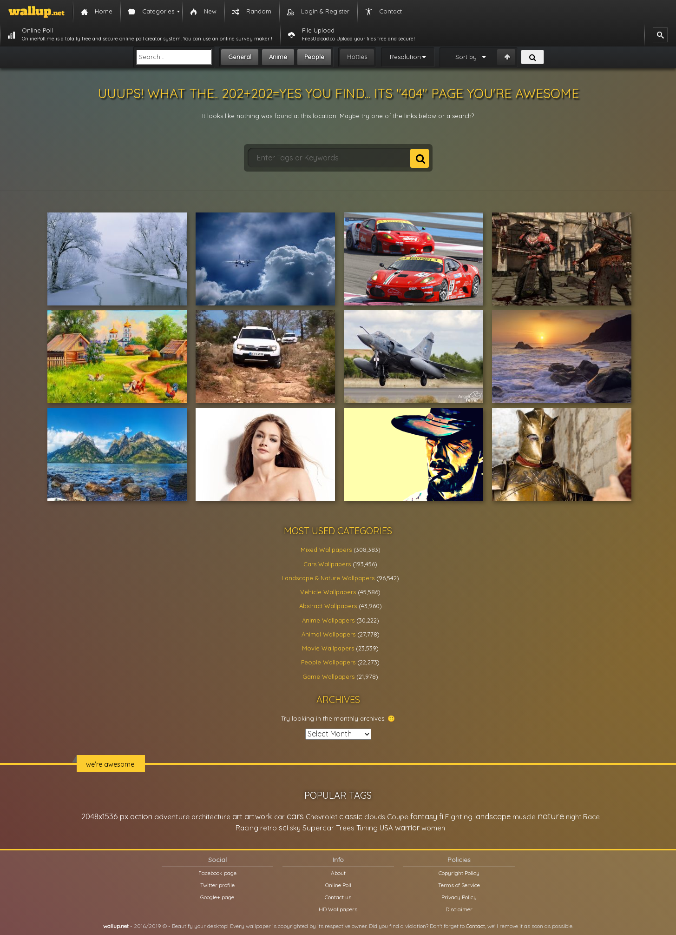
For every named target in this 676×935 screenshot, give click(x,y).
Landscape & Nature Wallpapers (328, 578)
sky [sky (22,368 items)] (295, 827)
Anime (278, 56)
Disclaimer (459, 909)
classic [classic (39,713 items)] (350, 816)
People (314, 56)
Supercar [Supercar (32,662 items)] (318, 827)
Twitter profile (217, 885)
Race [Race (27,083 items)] (591, 816)
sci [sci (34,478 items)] (283, 827)
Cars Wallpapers (327, 564)
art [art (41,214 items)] (237, 816)
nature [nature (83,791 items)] (551, 816)
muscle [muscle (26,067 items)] (524, 816)
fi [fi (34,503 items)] (441, 816)
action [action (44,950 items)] (141, 816)
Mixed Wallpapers (326, 549)
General (239, 56)
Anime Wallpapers (328, 620)
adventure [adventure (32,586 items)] (172, 816)
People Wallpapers (328, 662)
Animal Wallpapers (328, 634)
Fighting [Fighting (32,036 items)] (459, 816)
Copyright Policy (459, 872)
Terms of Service (459, 885)
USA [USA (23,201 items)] (386, 827)
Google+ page (217, 897)
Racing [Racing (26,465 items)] (247, 827)
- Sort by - (466, 56)
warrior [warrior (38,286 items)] (407, 827)
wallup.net (116, 925)
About (338, 872)
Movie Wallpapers (328, 648)
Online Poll (338, 885)
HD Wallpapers (338, 909)
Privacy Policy (459, 897)
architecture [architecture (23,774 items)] (210, 816)
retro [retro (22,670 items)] (268, 827)
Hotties (357, 56)
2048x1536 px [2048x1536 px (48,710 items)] (104, 816)
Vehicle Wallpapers (328, 592)
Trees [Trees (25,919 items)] (345, 827)
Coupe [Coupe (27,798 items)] (397, 816)
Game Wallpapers (328, 676)
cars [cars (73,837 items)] (295, 816)
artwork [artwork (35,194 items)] (258, 816)
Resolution (405, 56)
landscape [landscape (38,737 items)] (492, 816)
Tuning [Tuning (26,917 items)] (367, 827)
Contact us (338, 897)
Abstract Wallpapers (328, 606)
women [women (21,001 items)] (433, 827)
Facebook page (217, 872)
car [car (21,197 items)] (279, 816)
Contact (475, 925)
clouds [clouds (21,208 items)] (374, 816)
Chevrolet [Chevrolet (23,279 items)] (321, 816)
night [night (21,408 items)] (573, 816)
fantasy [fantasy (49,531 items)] (423, 816)
